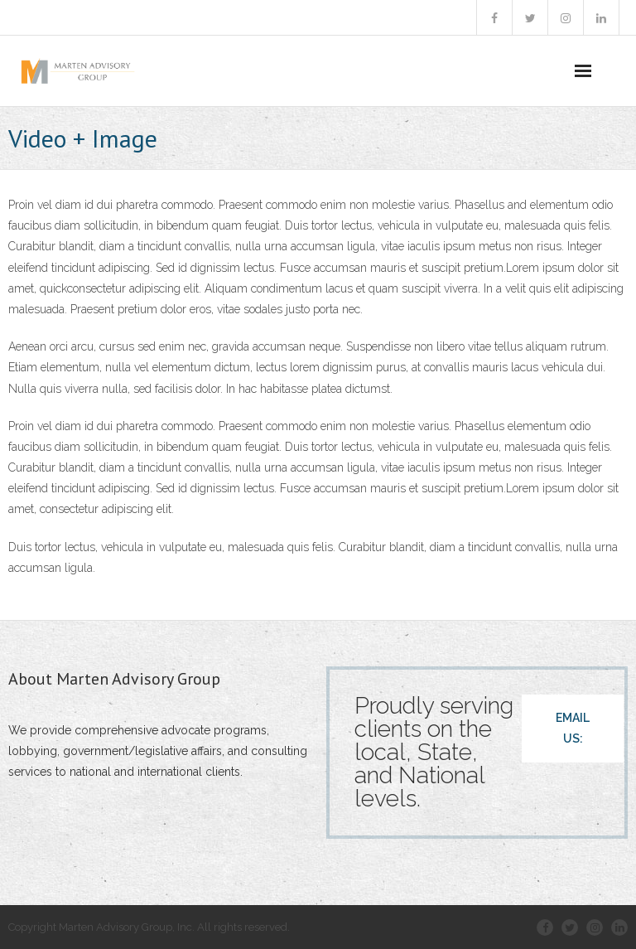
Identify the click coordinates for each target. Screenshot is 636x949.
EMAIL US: (573, 728)
